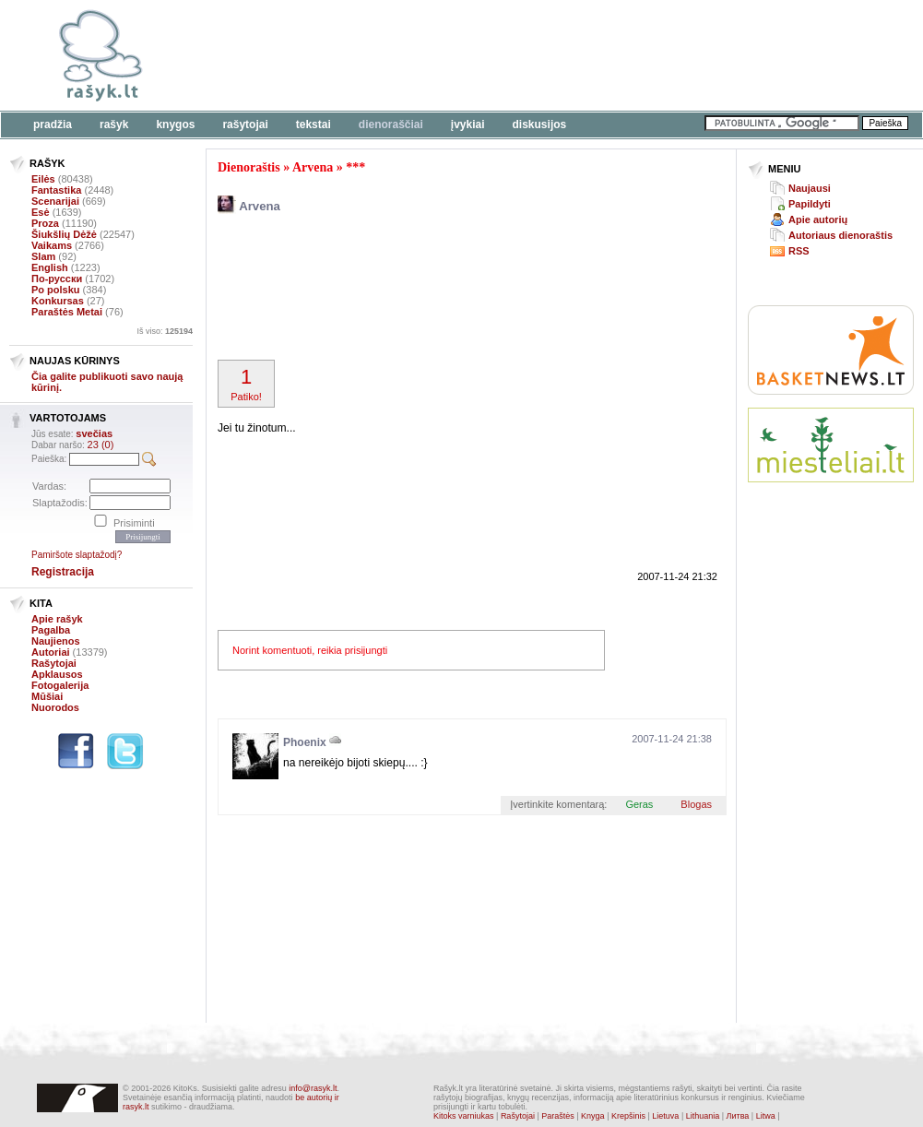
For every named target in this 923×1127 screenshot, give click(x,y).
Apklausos (57, 674)
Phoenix (304, 742)
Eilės (43, 178)
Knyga (593, 1116)
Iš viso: (164, 331)
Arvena (312, 167)
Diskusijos (540, 124)
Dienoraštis (249, 167)
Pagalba (50, 629)
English (49, 267)
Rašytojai (244, 124)
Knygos (175, 124)
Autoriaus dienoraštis (840, 235)
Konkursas (57, 300)
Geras (639, 804)
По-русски (56, 278)
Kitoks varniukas (463, 1116)
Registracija (62, 571)
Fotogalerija (60, 685)
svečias (94, 433)
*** (355, 167)
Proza (45, 223)
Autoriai (50, 652)
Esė (40, 212)
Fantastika (56, 190)
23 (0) (101, 444)
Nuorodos (55, 707)
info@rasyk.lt (313, 1088)
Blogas (696, 804)
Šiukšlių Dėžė (64, 234)
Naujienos (55, 641)
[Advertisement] (283, 67)
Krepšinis (628, 1116)
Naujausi (809, 188)
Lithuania (703, 1116)
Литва (738, 1116)
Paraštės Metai (66, 311)
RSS (799, 250)
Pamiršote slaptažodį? (76, 555)
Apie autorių (817, 219)
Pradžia (52, 124)
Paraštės (557, 1116)
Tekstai (313, 124)
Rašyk (114, 124)
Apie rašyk (57, 618)
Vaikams (51, 245)
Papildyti (809, 203)
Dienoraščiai (391, 124)
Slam (43, 256)
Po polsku (55, 289)
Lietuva (665, 1116)
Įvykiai (468, 124)
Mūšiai (47, 696)
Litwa (765, 1116)
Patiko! (246, 383)
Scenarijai (55, 201)
